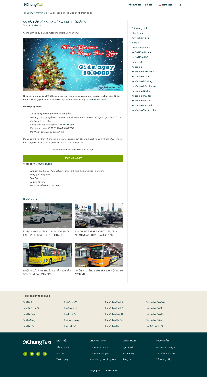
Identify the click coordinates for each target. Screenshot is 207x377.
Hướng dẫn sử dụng (166, 347)
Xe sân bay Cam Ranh (143, 72)
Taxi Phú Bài (28, 326)
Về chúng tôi (62, 347)
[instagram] (45, 354)
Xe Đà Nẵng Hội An (141, 52)
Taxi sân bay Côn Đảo (155, 302)
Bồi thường (128, 353)
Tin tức (135, 43)
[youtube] (33, 354)
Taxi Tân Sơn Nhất (31, 308)
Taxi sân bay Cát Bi (113, 326)
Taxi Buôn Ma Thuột (154, 326)
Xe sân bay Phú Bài (141, 96)
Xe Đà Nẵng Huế (140, 57)
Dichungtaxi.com (97, 100)
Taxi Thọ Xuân (70, 314)
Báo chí (60, 353)
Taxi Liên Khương (71, 320)
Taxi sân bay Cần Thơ (155, 314)
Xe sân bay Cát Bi (141, 77)
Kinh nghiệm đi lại (140, 38)
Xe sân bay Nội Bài (141, 91)
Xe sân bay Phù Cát (141, 101)
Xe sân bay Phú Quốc (142, 105)
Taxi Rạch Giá (70, 326)
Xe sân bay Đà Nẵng (142, 81)
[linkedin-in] (39, 354)
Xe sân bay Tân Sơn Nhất (144, 110)
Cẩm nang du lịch (140, 28)
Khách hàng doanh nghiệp (103, 359)
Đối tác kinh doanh (99, 347)
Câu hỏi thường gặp (166, 353)
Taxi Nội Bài (28, 302)
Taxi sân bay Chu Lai (114, 302)
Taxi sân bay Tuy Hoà (114, 308)
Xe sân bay (137, 67)
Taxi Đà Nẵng (29, 320)
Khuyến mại (137, 33)
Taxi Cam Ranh (70, 308)
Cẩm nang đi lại (164, 359)
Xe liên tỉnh (137, 62)
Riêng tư (127, 359)
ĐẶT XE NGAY (73, 158)
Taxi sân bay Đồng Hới (114, 314)
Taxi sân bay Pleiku (154, 320)
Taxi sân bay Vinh (71, 302)
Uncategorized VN (141, 48)
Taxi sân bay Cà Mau (155, 308)
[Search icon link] (180, 5)
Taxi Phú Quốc (29, 314)
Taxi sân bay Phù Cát (114, 320)
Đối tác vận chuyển (99, 353)
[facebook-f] (26, 354)
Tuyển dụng (62, 359)
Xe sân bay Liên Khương (144, 86)
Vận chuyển (128, 347)
